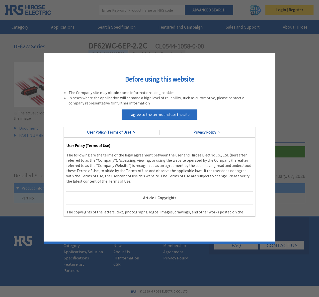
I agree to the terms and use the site (159, 114)
